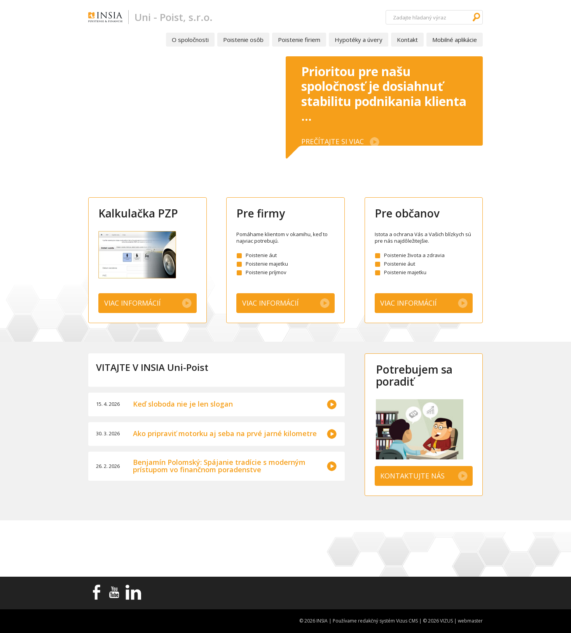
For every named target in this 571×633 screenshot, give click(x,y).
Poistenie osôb (243, 39)
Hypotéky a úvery (358, 39)
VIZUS (446, 620)
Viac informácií (132, 303)
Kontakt (407, 39)
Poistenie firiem (299, 39)
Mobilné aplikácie (454, 39)
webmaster (470, 620)
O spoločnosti (190, 39)
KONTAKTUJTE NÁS (412, 475)
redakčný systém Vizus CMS (388, 620)
